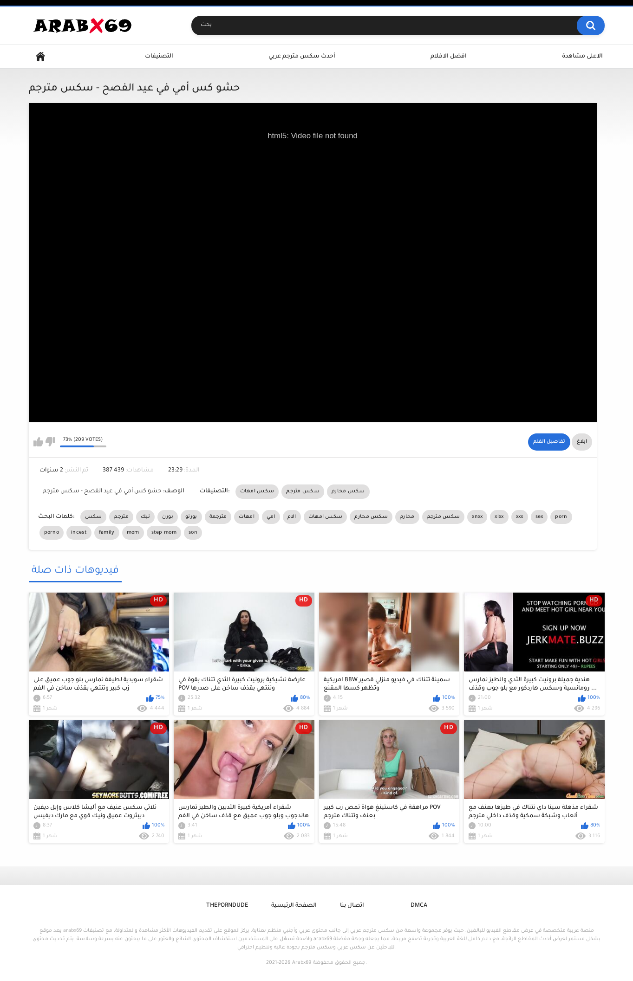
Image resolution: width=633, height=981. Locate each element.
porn (561, 517)
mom (133, 533)
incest (79, 533)
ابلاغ (582, 442)
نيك (145, 517)
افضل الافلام (449, 56)
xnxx (477, 517)
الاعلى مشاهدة (582, 56)
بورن (167, 517)
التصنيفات (159, 56)
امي (271, 517)
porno (51, 533)
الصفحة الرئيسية (294, 906)
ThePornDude (227, 906)
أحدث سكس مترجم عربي (301, 56)
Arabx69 (301, 963)
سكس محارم (348, 491)
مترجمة (218, 517)
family (107, 533)
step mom (163, 533)
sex (539, 517)
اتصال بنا (352, 906)
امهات (247, 517)
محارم (407, 517)
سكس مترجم (303, 491)
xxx (519, 517)
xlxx (499, 517)
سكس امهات (257, 491)
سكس (93, 517)
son (193, 533)
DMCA (419, 906)
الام (291, 517)
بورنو (191, 517)
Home (40, 57)
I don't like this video (50, 441)
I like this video (38, 441)
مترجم (121, 517)
